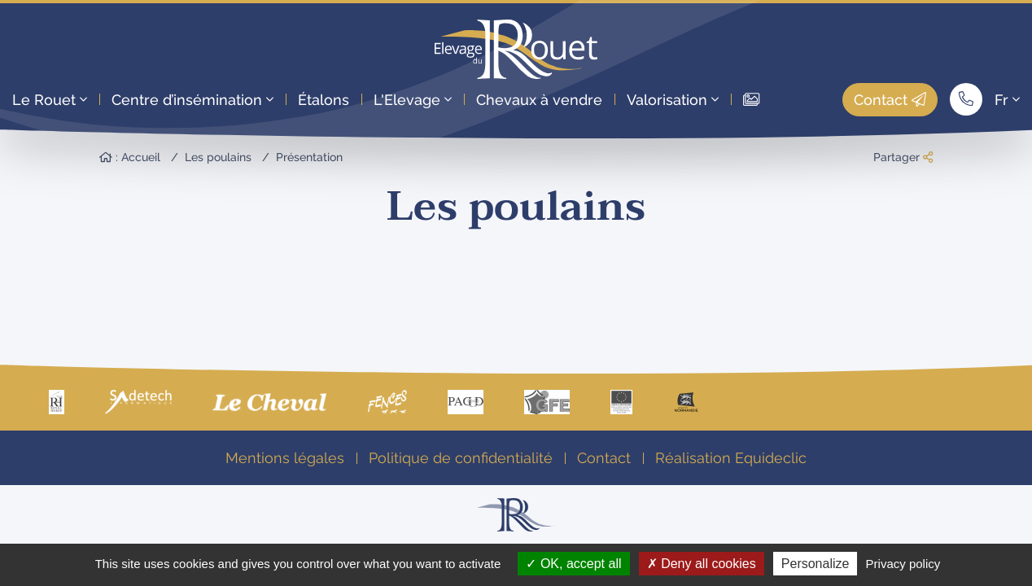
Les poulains (218, 157)
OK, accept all (573, 564)
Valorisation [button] (673, 99)
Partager (903, 157)
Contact (890, 99)
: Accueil (129, 157)
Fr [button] (1007, 99)
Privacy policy (903, 564)
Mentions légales (284, 457)
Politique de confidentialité (461, 457)
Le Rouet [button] (49, 99)
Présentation (309, 157)
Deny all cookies (701, 564)
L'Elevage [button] (413, 99)
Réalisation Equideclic (731, 457)
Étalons (323, 99)
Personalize (815, 564)
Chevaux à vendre (539, 99)
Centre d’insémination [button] (192, 99)
